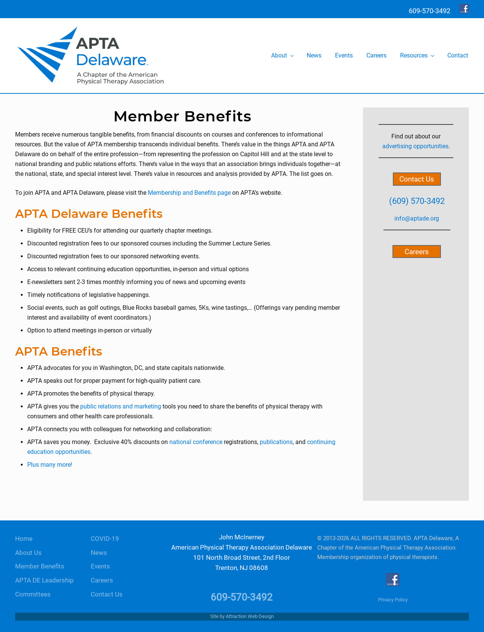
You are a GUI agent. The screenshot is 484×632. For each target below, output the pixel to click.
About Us (28, 552)
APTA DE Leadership (44, 580)
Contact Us (416, 179)
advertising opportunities (415, 146)
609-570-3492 (242, 597)
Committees (33, 594)
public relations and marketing (121, 406)
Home (24, 538)
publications (276, 442)
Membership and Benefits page (189, 192)
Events (100, 566)
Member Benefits (39, 566)
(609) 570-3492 (417, 201)
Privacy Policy (393, 599)
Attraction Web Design (250, 616)
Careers (417, 251)
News (99, 552)
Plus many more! (49, 464)
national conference (195, 442)
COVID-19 (105, 538)
